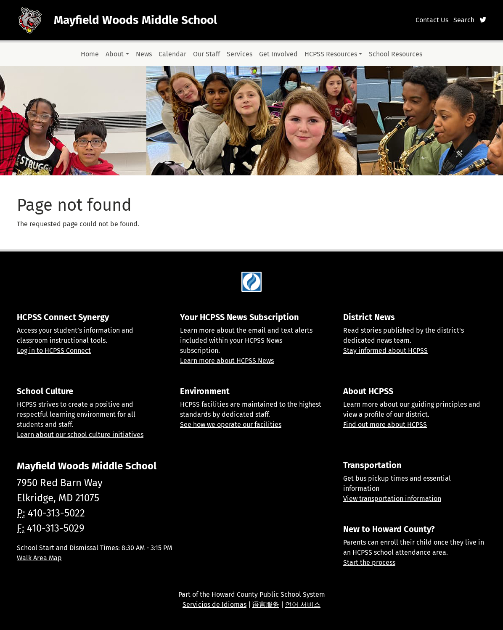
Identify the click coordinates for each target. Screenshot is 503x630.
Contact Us (432, 20)
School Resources (395, 54)
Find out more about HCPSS (385, 425)
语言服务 (265, 605)
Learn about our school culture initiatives (80, 435)
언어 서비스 (302, 605)
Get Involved (278, 54)
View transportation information (392, 499)
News (144, 54)
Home (90, 54)
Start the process (369, 562)
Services (239, 54)
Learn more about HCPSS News (227, 361)
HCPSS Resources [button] (330, 54)
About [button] (115, 54)
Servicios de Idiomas (214, 605)
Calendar (172, 54)
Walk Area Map (39, 558)
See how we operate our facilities (230, 425)
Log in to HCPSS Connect (54, 351)
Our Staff (206, 54)
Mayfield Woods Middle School (135, 20)
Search (463, 20)
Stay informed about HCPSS (385, 351)
